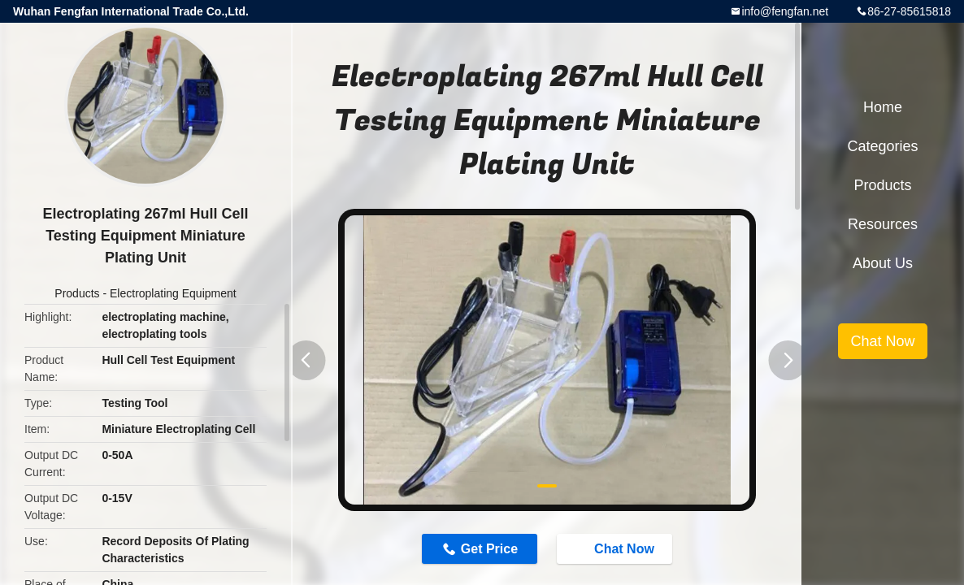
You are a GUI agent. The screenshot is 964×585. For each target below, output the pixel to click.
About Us (883, 263)
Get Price (489, 549)
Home (882, 107)
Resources (883, 224)
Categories (882, 146)
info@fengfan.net (784, 11)
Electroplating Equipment (173, 293)
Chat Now (616, 548)
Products (76, 293)
